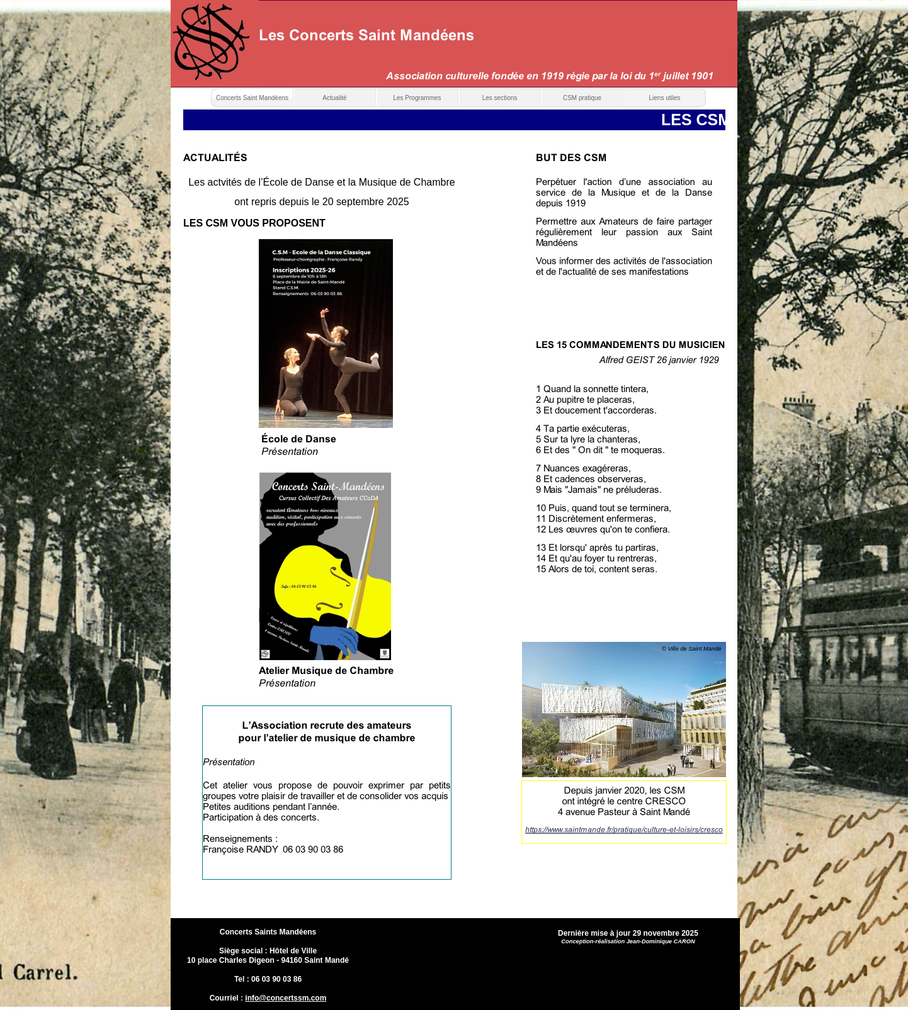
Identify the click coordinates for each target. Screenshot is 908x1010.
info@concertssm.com (285, 998)
